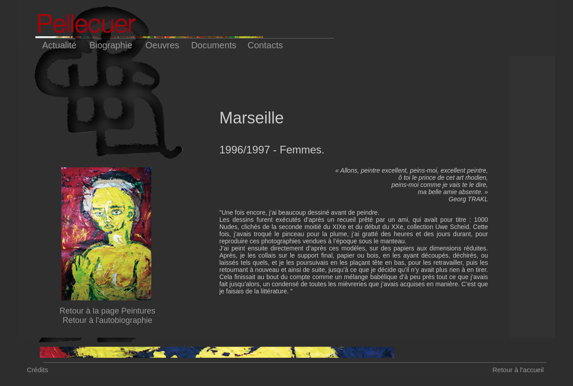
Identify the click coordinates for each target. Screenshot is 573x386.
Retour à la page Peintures (107, 310)
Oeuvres (162, 45)
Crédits (37, 369)
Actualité (59, 45)
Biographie (111, 45)
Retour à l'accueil (518, 369)
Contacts (265, 45)
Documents (213, 45)
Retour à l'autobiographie (108, 320)
